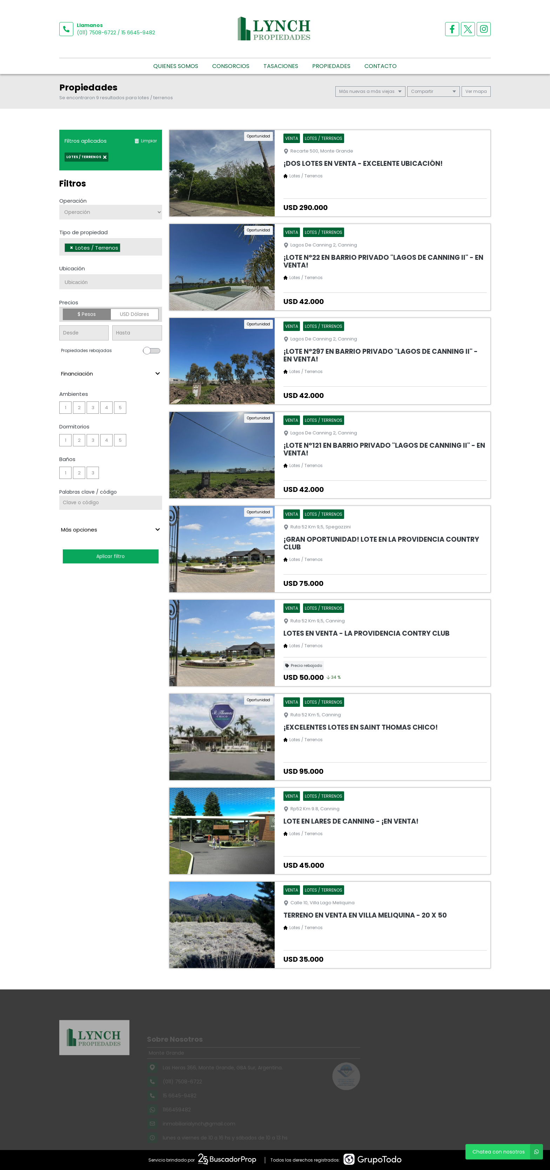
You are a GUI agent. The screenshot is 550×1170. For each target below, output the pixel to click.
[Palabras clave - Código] (110, 503)
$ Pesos (87, 314)
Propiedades (331, 66)
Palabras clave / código (88, 491)
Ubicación (72, 268)
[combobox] (110, 247)
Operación (73, 200)
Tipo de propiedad (83, 232)
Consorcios (230, 66)
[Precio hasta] (137, 332)
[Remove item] (71, 248)
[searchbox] (124, 248)
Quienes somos (175, 66)
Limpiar (145, 141)
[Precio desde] (84, 332)
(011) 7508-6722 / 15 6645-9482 (116, 32)
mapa (476, 91)
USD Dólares (134, 314)
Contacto (380, 66)
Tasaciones (280, 66)
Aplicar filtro (110, 556)
